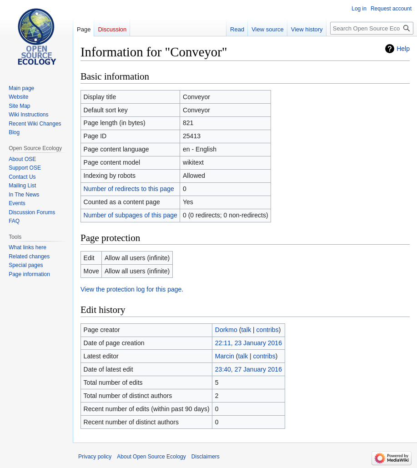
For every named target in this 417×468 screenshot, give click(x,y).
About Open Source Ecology (151, 456)
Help (403, 48)
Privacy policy (94, 456)
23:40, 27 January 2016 (248, 369)
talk (246, 329)
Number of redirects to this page (129, 188)
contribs (267, 329)
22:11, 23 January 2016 (248, 343)
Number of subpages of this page (130, 215)
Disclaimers (205, 456)
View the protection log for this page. (131, 289)
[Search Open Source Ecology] (371, 28)
